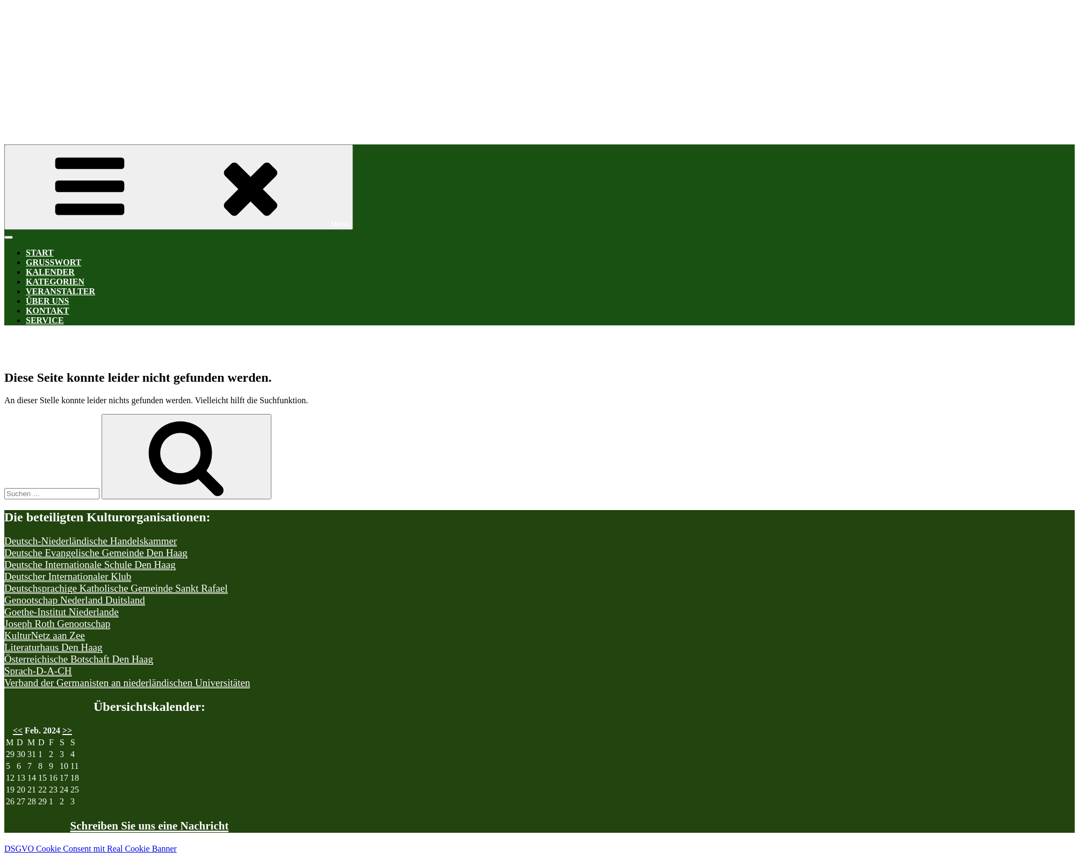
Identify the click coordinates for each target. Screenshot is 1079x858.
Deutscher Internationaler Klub (67, 576)
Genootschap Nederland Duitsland (74, 600)
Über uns (47, 301)
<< (18, 730)
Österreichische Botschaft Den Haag (78, 659)
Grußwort (53, 262)
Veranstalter (60, 291)
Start (40, 252)
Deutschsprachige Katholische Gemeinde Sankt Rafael (116, 588)
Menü (179, 187)
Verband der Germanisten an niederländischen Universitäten (127, 682)
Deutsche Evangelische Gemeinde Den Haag (96, 552)
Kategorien (55, 281)
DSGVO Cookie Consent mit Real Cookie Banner (90, 848)
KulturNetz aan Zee (44, 635)
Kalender (50, 272)
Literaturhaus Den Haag (53, 647)
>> (67, 730)
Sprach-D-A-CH (38, 671)
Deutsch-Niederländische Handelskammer (90, 541)
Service (45, 320)
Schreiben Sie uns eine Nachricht (149, 825)
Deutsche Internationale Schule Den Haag (90, 564)
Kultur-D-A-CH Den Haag (326, 63)
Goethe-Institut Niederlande (61, 611)
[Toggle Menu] (8, 237)
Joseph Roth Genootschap (57, 623)
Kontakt (47, 310)
